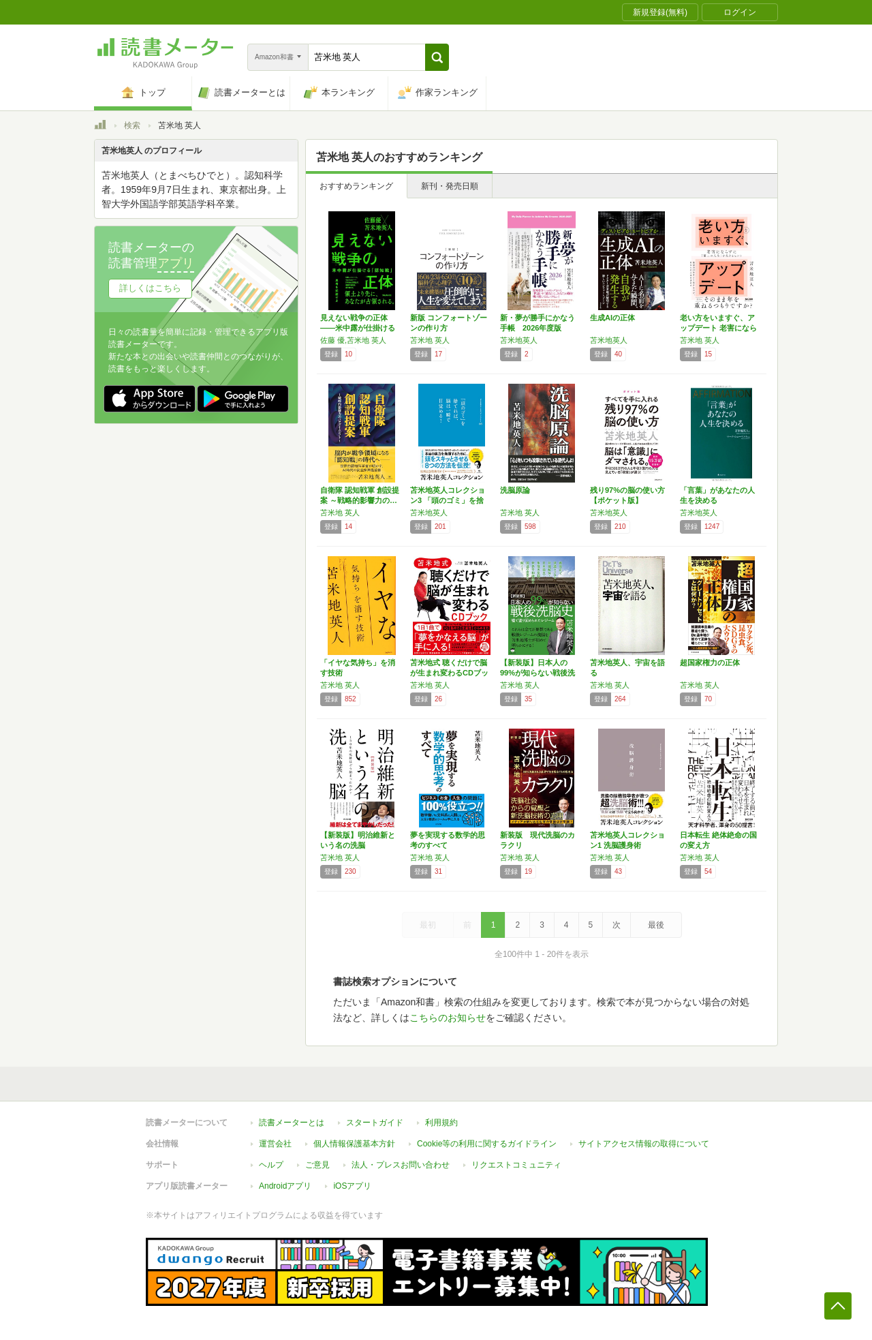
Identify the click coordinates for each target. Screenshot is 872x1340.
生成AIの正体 (612, 318)
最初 (428, 925)
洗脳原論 (515, 490)
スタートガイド (374, 1122)
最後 (656, 925)
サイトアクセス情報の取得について (643, 1144)
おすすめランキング (356, 186)
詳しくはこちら (150, 288)
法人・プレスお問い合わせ (401, 1165)
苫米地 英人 (430, 340)
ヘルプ (271, 1165)
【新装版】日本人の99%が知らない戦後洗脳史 (537, 672)
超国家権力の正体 (710, 662)
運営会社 (275, 1144)
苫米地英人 (519, 340)
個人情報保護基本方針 (354, 1144)
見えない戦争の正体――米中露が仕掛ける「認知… (357, 328)
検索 (132, 125)
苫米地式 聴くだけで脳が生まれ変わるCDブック (449, 672)
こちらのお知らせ (447, 1017)
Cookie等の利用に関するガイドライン (487, 1144)
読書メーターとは (291, 1122)
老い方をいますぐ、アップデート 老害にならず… (718, 328)
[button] (437, 57)
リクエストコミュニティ (516, 1165)
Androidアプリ (285, 1186)
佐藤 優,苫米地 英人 (353, 340)
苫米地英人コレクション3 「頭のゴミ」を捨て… (447, 500)
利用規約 (441, 1122)
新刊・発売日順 (449, 186)
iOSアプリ (352, 1186)
